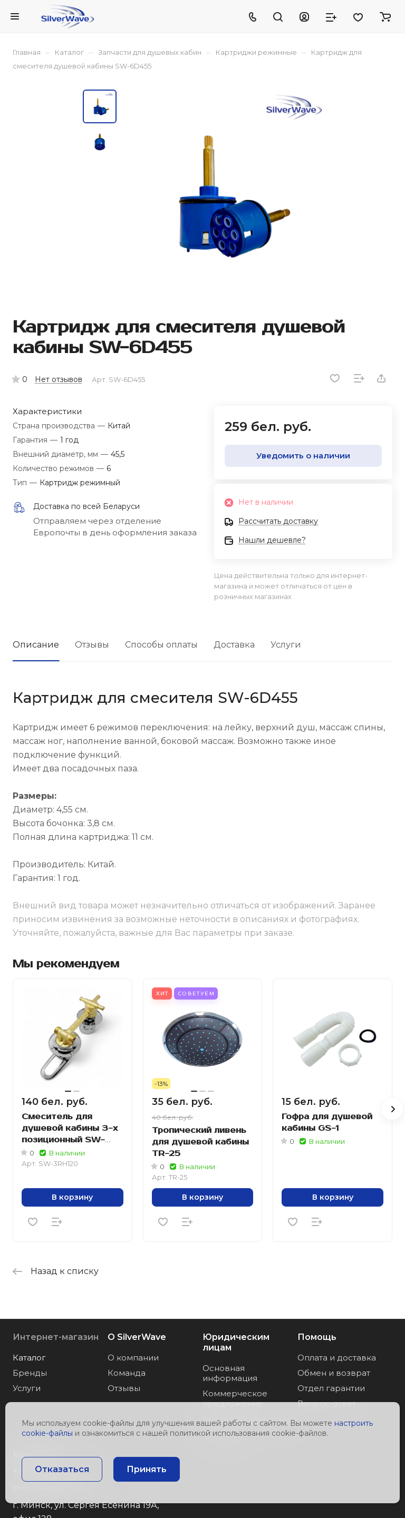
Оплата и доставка (336, 1358)
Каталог (29, 1358)
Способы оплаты (161, 645)
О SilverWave (137, 1337)
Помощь (316, 1337)
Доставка (234, 645)
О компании (133, 1358)
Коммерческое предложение (234, 1398)
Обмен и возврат (333, 1373)
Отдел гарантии (331, 1388)
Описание (36, 645)
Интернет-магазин (56, 1337)
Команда (127, 1373)
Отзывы (92, 645)
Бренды (30, 1373)
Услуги (286, 645)
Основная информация (229, 1373)
